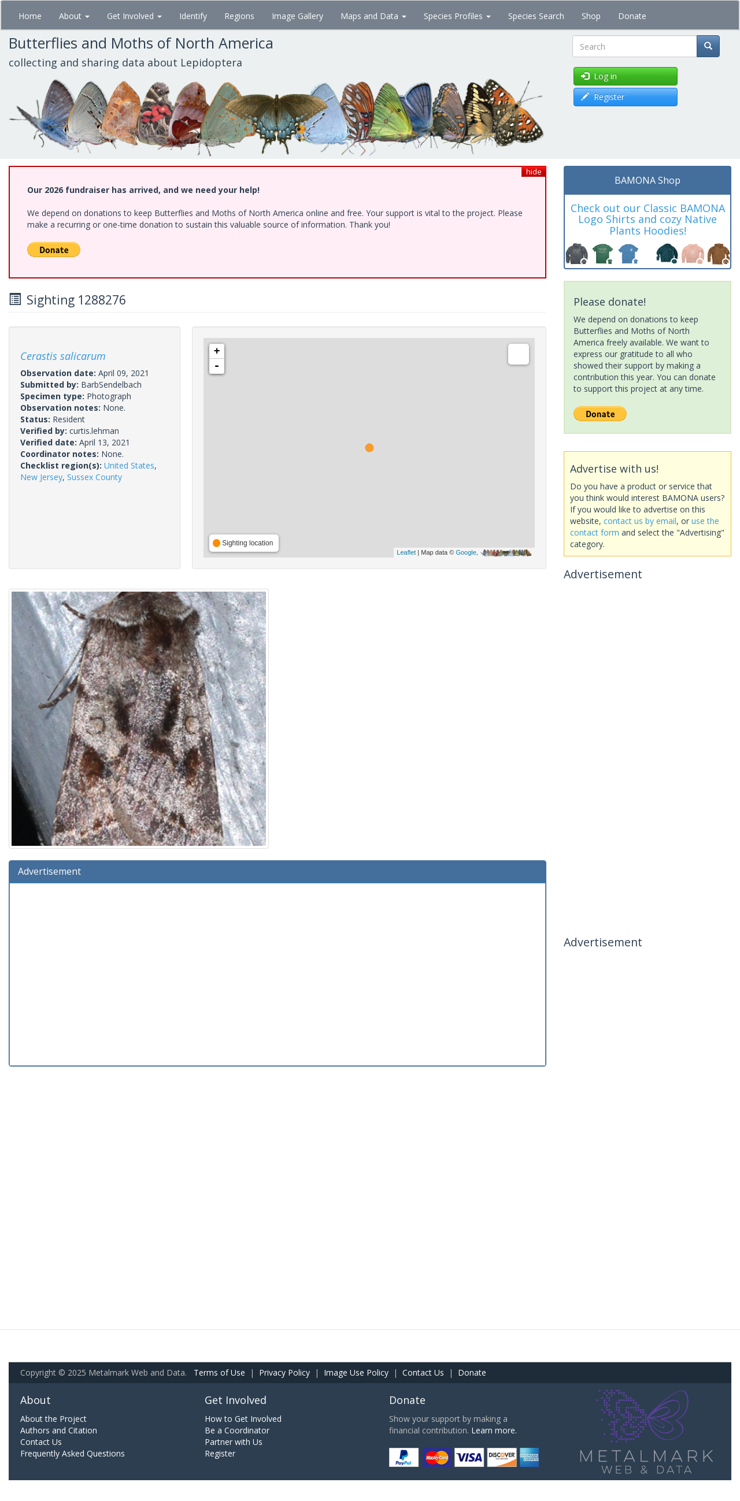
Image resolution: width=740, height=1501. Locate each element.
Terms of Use (219, 1372)
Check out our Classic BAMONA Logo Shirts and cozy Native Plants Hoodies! (648, 219)
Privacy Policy (284, 1372)
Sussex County (94, 476)
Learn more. (494, 1430)
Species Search (536, 15)
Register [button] (602, 96)
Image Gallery (297, 15)
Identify (193, 15)
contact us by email (640, 520)
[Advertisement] (277, 973)
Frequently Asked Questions (72, 1453)
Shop (591, 15)
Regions (239, 15)
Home (30, 15)
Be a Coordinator (237, 1430)
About (74, 15)
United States (129, 465)
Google (466, 552)
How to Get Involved (243, 1418)
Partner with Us (233, 1441)
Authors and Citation (58, 1430)
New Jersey (41, 476)
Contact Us (423, 1372)
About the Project (53, 1418)
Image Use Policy (356, 1372)
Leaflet (406, 552)
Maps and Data (373, 15)
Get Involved (134, 15)
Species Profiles (457, 15)
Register (220, 1453)
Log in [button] (599, 75)
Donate (632, 15)
